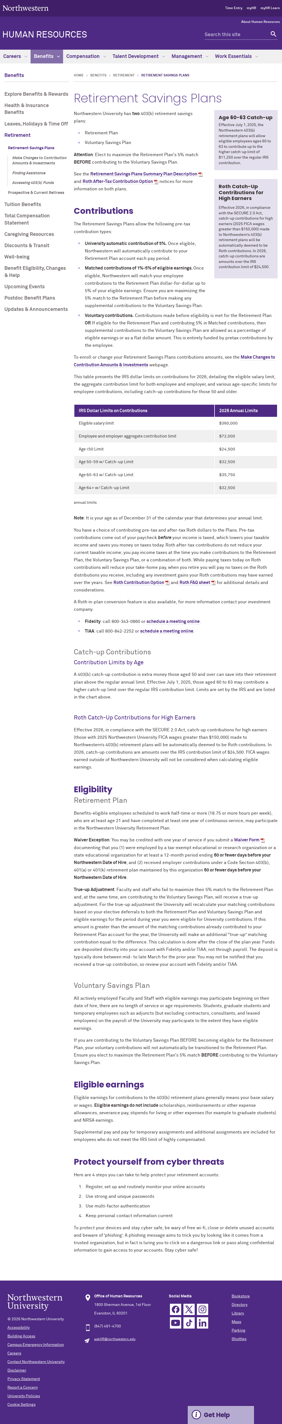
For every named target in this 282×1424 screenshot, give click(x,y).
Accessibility (18, 1328)
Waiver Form (246, 840)
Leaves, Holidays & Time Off (36, 124)
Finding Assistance (29, 173)
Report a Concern (22, 1388)
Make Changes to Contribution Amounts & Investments (39, 161)
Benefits (47, 56)
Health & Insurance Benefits (26, 109)
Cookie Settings (21, 1405)
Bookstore (241, 1296)
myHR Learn (270, 8)
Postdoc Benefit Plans (29, 298)
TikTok (189, 1323)
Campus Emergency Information (35, 1345)
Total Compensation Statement (27, 219)
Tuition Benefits (22, 204)
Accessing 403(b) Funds (33, 183)
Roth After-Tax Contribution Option (118, 181)
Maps (236, 1322)
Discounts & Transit (26, 245)
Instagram (202, 1309)
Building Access (21, 1336)
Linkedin (202, 1323)
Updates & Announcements (36, 309)
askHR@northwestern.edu (114, 1339)
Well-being (16, 257)
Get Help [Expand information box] (217, 1415)
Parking (238, 1330)
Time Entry (233, 8)
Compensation (86, 56)
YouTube (175, 1323)
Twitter (189, 1309)
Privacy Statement (23, 1379)
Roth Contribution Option (138, 582)
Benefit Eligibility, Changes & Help (35, 272)
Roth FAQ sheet (195, 582)
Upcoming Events (24, 286)
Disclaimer (16, 1370)
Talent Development (139, 56)
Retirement (17, 135)
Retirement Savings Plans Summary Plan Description (143, 174)
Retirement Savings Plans (31, 148)
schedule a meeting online (173, 621)
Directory (240, 1305)
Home (79, 75)
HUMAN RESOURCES (44, 35)
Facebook (175, 1309)
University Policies (23, 1396)
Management (190, 56)
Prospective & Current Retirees (36, 193)
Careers (15, 56)
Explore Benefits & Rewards (36, 94)
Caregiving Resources (29, 234)
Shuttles (239, 1339)
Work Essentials (236, 56)
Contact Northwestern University (36, 1362)
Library (238, 1313)
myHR (251, 8)
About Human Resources (260, 22)
